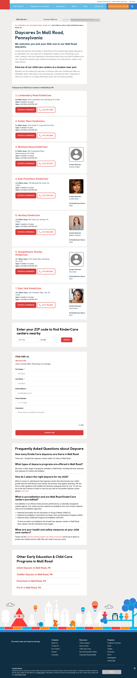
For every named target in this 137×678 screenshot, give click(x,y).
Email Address (49, 392)
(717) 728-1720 (46, 195)
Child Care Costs (85, 649)
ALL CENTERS (20, 25)
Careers (54, 652)
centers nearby (117, 6)
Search (66, 340)
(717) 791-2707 (46, 163)
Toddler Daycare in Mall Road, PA (35, 574)
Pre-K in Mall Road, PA (29, 587)
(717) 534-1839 (46, 232)
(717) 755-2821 (46, 305)
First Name (49, 372)
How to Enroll (83, 646)
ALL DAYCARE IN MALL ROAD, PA (38, 25)
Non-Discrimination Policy (88, 652)
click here (25, 491)
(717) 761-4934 (46, 135)
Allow (112, 672)
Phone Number (49, 402)
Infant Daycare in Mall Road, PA (34, 568)
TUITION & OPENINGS (25, 110)
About (74, 6)
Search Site (132, 7)
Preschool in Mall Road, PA (31, 581)
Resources (60, 6)
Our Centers (18, 6)
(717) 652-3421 (46, 271)
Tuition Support (84, 643)
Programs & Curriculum (39, 6)
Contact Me (49, 432)
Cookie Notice (41, 672)
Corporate (54, 655)
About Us (54, 643)
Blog (85, 6)
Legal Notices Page (20, 674)
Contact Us (98, 6)
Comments (19, 408)
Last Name (49, 382)
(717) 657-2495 (46, 110)
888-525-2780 (20, 361)
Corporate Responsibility (87, 655)
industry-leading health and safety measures (44, 537)
